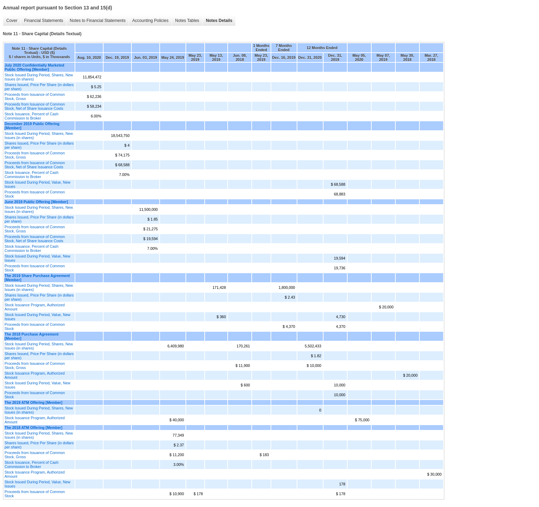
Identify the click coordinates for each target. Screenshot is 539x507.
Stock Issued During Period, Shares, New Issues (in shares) (39, 77)
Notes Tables (187, 20)
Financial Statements (43, 20)
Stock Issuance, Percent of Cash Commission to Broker (32, 116)
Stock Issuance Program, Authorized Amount (34, 307)
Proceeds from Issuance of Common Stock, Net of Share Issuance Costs (35, 106)
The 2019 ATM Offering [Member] (33, 402)
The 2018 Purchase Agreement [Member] (32, 336)
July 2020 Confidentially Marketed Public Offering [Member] (34, 67)
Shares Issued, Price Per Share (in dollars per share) (39, 87)
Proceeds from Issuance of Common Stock (35, 194)
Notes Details (219, 20)
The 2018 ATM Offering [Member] (33, 427)
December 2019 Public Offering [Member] (32, 126)
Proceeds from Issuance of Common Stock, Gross (35, 96)
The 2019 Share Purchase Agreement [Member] (37, 278)
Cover (11, 20)
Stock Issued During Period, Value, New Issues (37, 184)
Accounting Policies (150, 20)
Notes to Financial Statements (98, 20)
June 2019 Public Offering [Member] (36, 202)
